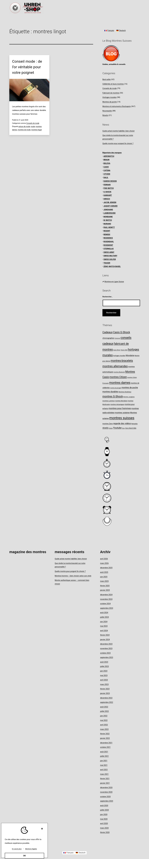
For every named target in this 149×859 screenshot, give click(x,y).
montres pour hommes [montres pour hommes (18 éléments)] (119, 408)
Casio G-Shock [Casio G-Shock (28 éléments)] (121, 332)
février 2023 (105, 689)
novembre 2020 (106, 792)
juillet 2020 (104, 810)
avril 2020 (104, 823)
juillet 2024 (104, 617)
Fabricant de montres (110, 93)
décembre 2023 (106, 644)
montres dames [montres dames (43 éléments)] (119, 382)
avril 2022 (104, 725)
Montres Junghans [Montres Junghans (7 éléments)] (129, 397)
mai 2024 (104, 626)
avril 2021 (104, 770)
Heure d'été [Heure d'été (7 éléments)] (124, 350)
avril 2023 (104, 680)
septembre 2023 (106, 657)
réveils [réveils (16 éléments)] (105, 428)
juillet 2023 (104, 666)
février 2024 (105, 635)
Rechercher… (107, 297)
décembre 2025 (106, 568)
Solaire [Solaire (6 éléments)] (111, 428)
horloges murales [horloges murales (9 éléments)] (119, 355)
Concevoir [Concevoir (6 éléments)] (117, 338)
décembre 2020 (106, 787)
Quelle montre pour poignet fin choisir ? (117, 143)
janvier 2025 (105, 590)
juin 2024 (103, 622)
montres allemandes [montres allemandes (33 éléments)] (115, 366)
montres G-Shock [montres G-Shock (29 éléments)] (112, 396)
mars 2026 (104, 563)
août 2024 (104, 612)
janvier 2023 (105, 693)
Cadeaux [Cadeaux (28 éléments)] (107, 332)
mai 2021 (104, 765)
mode (33, 126)
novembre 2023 (106, 648)
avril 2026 (104, 559)
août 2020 (104, 805)
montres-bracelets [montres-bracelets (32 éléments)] (122, 360)
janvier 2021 (105, 783)
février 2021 (105, 779)
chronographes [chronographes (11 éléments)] (108, 338)
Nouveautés (107, 111)
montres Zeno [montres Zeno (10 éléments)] (107, 424)
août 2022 (104, 707)
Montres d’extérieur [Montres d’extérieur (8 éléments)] (125, 392)
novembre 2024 (106, 599)
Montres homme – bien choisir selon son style (73, 576)
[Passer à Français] (109, 30)
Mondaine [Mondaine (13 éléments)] (130, 355)
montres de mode (24, 130)
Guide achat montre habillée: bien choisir (118, 131)
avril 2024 (104, 631)
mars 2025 (104, 581)
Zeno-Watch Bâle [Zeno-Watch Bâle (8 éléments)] (130, 428)
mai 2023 (104, 675)
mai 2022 (104, 720)
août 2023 (104, 662)
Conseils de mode (32, 123)
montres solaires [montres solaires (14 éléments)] (122, 412)
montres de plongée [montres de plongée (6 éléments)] (115, 388)
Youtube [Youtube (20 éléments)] (117, 428)
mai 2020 (104, 819)
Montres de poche (109, 102)
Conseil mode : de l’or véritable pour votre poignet (27, 67)
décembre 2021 (106, 743)
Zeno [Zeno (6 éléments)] (123, 428)
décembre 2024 (106, 595)
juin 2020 (103, 814)
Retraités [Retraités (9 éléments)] (134, 424)
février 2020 (105, 832)
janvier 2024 (105, 639)
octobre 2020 (105, 797)
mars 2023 (104, 684)
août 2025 (104, 572)
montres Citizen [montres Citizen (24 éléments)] (118, 377)
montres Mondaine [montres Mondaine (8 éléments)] (121, 401)
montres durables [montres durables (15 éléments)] (110, 391)
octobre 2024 (105, 604)
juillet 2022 (104, 711)
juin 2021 (103, 761)
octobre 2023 (105, 653)
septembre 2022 (106, 702)
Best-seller (106, 79)
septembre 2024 (106, 608)
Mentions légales (31, 849)
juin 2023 (103, 671)
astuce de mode (24, 126)
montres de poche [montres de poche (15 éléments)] (130, 387)
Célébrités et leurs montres (113, 84)
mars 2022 (104, 729)
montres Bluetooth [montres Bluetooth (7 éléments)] (119, 372)
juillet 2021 (104, 756)
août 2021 (104, 752)
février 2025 (105, 586)
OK (24, 855)
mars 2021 (104, 774)
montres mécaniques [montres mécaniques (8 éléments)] (117, 404)
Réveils (105, 115)
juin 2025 (103, 577)
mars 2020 (104, 828)
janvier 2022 (105, 738)
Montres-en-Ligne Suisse (114, 282)
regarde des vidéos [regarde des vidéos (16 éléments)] (122, 423)
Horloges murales (109, 97)
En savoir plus (17, 849)
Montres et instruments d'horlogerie (116, 106)
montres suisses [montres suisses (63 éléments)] (121, 418)
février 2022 (105, 734)
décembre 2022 (106, 698)
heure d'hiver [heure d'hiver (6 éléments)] (116, 350)
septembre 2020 (106, 801)
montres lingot (36, 130)
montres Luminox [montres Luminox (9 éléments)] (108, 401)
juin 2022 (103, 716)
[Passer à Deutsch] (121, 30)
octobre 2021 (105, 747)
